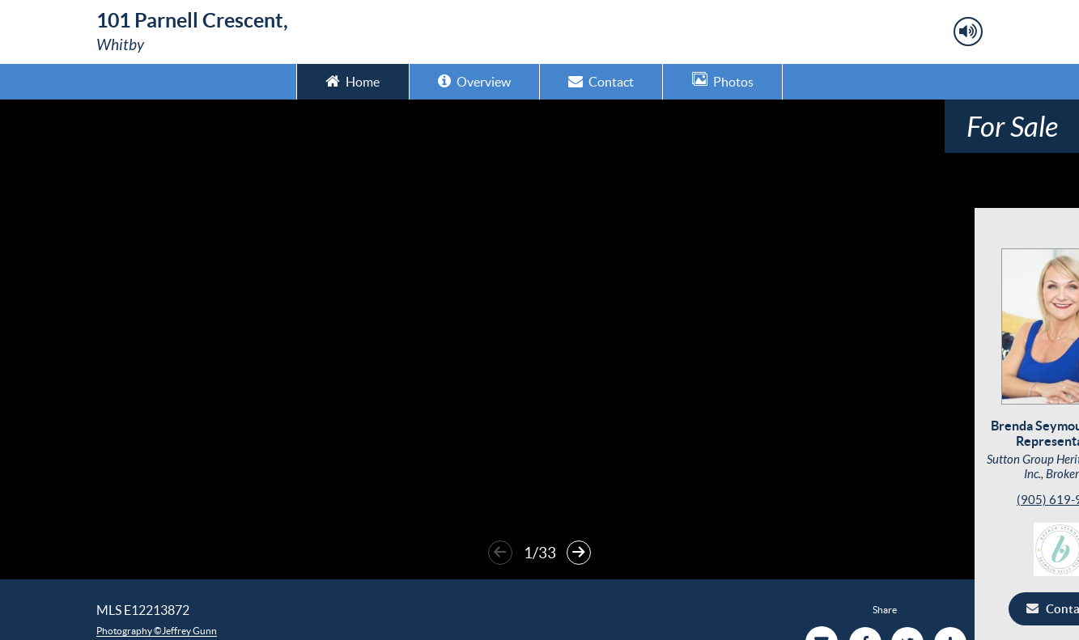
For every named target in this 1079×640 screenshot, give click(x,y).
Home (352, 80)
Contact (601, 80)
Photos (723, 80)
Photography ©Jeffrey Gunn (156, 630)
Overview (474, 80)
